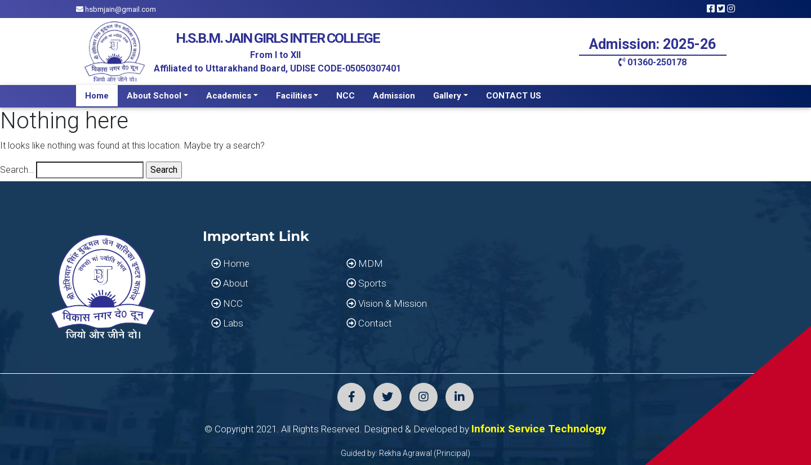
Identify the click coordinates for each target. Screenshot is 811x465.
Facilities (294, 96)
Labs (227, 323)
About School (154, 96)
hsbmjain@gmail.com (116, 9)
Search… (17, 169)
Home (97, 96)
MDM (364, 263)
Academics (228, 96)
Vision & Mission (386, 303)
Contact (369, 323)
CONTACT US (513, 96)
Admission (394, 96)
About (229, 283)
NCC (345, 96)
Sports (366, 283)
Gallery (447, 96)
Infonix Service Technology (539, 428)
